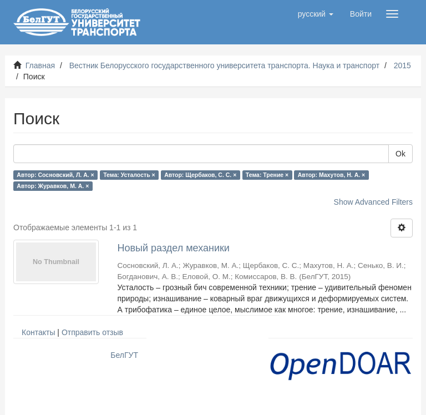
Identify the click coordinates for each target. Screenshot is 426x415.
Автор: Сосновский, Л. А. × (55, 174)
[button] (316, 14)
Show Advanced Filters (373, 202)
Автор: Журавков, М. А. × (53, 186)
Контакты (38, 332)
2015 (402, 65)
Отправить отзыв (92, 332)
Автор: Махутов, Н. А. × (331, 174)
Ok (400, 153)
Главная (40, 65)
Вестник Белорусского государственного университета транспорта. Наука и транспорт (224, 65)
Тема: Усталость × (129, 174)
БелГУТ (124, 355)
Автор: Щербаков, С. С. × (200, 174)
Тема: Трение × (267, 174)
